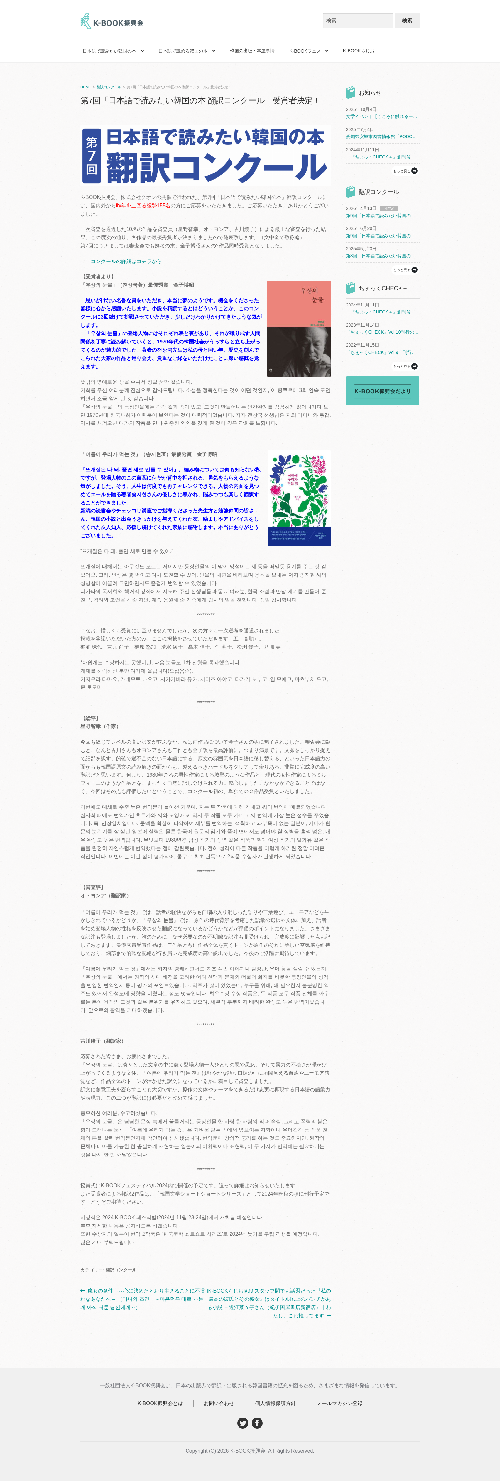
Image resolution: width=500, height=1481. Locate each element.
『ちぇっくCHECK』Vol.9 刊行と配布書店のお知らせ (382, 352)
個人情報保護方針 (275, 1403)
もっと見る (402, 171)
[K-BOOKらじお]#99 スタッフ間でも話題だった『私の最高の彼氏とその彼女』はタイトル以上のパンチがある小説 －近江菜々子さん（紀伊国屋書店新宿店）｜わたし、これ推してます (268, 1302)
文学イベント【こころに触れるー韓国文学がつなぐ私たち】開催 (382, 116)
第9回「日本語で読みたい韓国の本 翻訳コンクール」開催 (382, 235)
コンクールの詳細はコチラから (126, 261)
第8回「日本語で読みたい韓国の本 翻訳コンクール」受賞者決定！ (382, 255)
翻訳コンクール (109, 87)
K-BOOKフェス (305, 51)
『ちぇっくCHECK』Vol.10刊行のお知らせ (382, 332)
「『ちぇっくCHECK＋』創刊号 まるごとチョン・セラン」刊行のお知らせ (382, 156)
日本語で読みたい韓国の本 (109, 51)
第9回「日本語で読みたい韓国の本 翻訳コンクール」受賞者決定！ (382, 215)
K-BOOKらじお (358, 50)
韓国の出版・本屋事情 (252, 50)
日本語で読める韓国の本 (183, 51)
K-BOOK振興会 (112, 23)
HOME (85, 87)
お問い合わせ (219, 1403)
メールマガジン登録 (340, 1403)
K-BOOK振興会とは (160, 1403)
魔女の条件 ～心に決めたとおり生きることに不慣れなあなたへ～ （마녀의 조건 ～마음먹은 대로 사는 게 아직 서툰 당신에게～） (142, 1299)
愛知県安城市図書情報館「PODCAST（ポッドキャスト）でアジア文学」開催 (382, 136)
